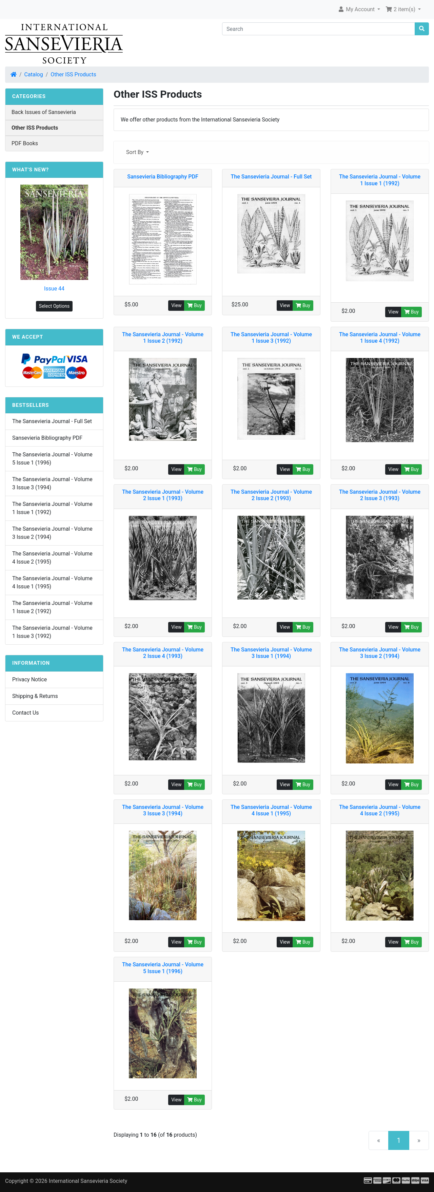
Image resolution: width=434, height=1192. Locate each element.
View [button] (176, 305)
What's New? (30, 170)
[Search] (318, 28)
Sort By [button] (135, 152)
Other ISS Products (73, 74)
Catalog (33, 74)
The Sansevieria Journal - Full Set (52, 421)
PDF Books (25, 143)
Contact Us (25, 712)
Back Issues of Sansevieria (44, 112)
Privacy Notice (29, 679)
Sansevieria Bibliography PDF (47, 438)
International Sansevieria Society (88, 1181)
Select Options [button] (54, 306)
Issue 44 (54, 288)
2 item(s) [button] (401, 9)
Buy (194, 305)
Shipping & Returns (35, 696)
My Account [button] (357, 9)
